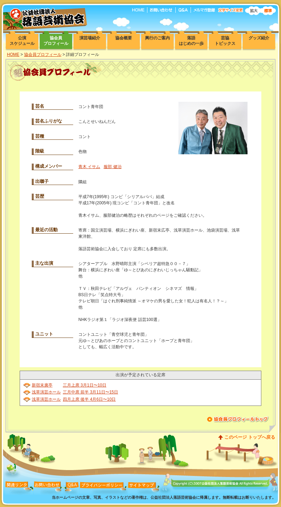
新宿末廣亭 (42, 385)
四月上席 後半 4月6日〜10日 (89, 399)
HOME (13, 54)
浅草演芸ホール (46, 392)
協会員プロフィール (42, 54)
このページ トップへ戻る (249, 437)
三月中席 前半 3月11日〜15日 (90, 392)
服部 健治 (112, 166)
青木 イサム (89, 166)
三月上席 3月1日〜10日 (84, 385)
